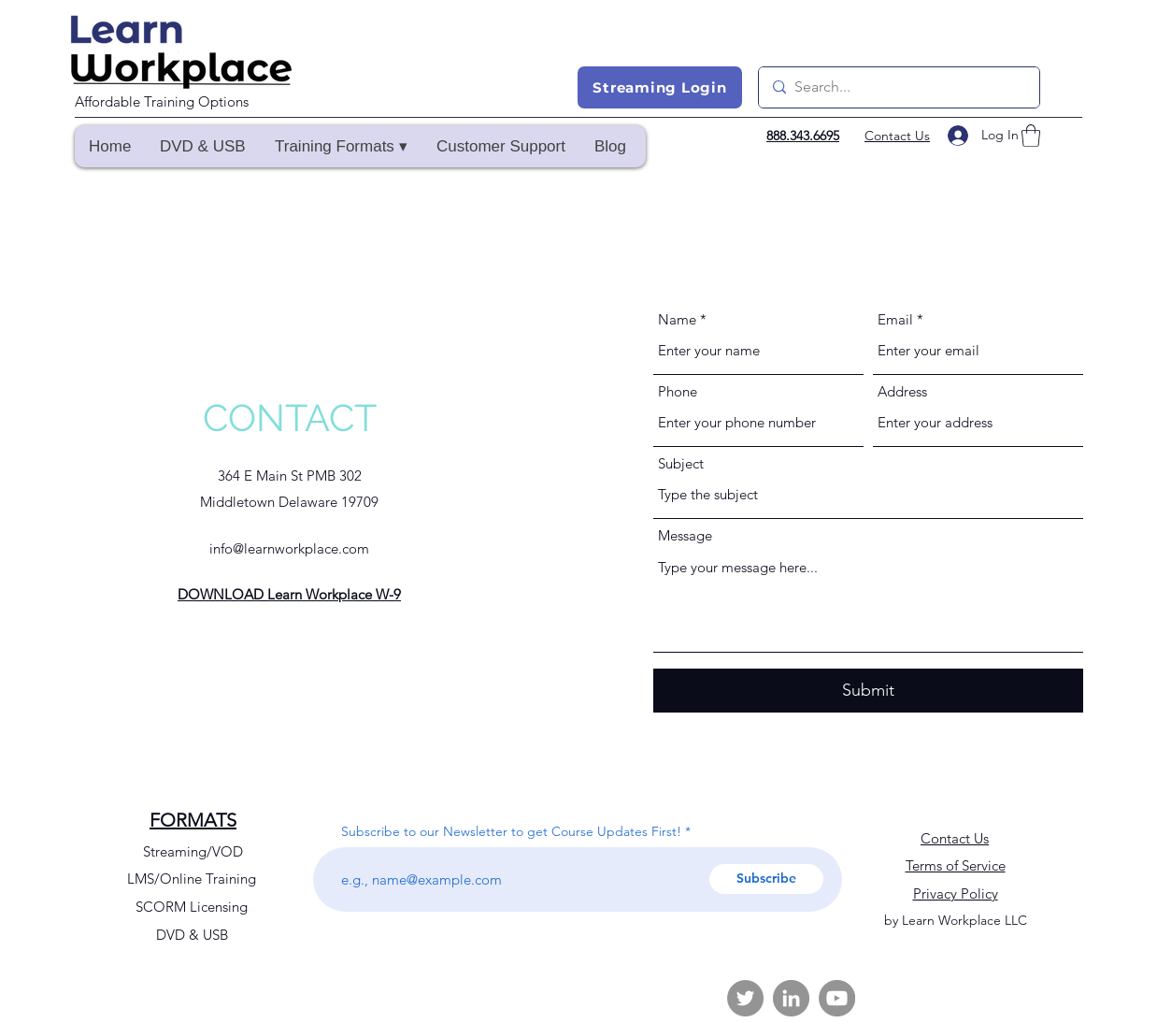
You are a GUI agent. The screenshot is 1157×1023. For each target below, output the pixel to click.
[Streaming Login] (660, 87)
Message (685, 535)
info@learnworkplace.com (289, 548)
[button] (340, 146)
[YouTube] (837, 998)
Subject (681, 463)
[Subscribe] (766, 879)
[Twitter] (745, 998)
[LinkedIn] (791, 998)
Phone (677, 391)
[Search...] (897, 87)
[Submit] (868, 691)
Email (895, 319)
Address (902, 391)
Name (677, 319)
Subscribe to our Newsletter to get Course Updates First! (511, 831)
